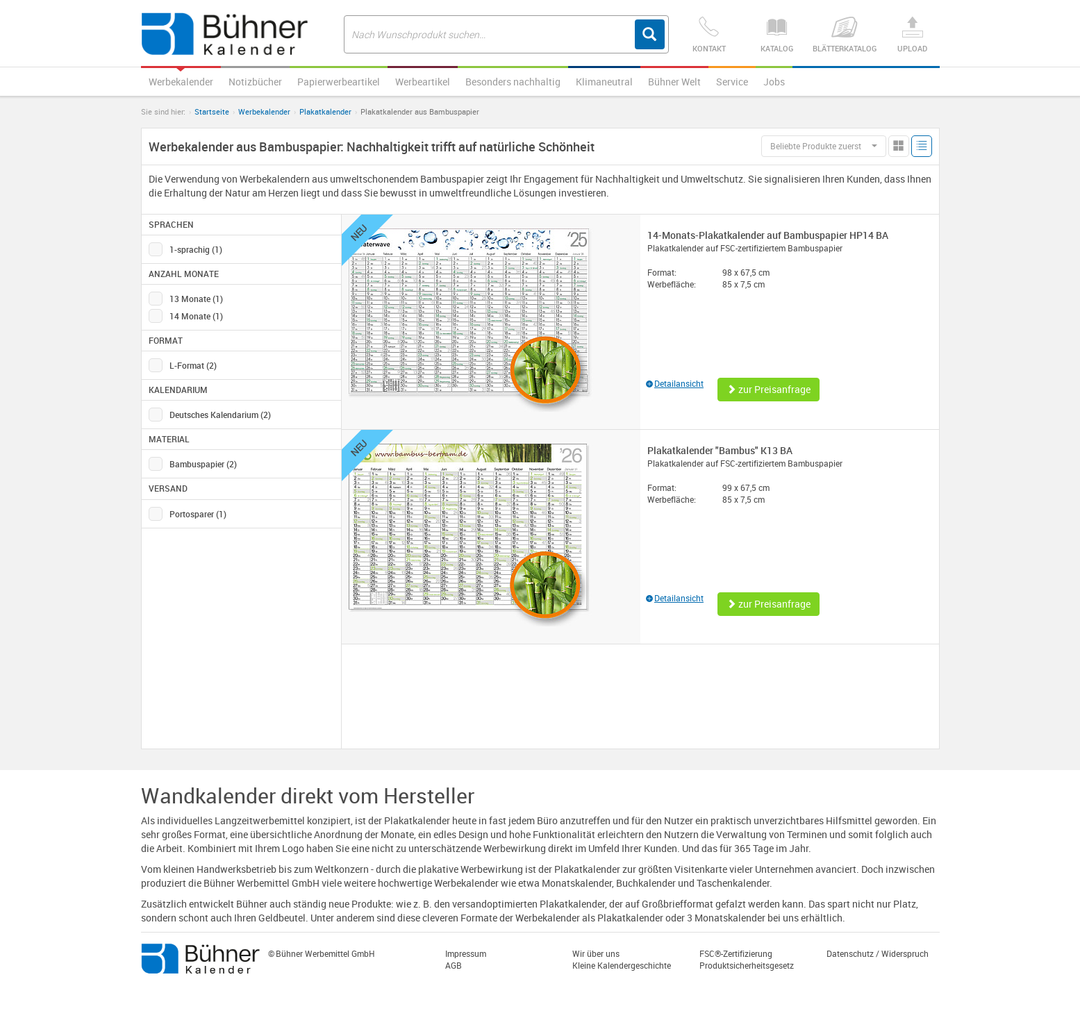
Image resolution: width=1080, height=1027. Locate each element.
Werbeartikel (422, 81)
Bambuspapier (203, 463)
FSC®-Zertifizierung (735, 953)
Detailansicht (675, 383)
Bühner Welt (674, 81)
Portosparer (197, 513)
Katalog (777, 35)
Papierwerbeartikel (338, 81)
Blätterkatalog (844, 35)
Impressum (465, 953)
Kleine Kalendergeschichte (621, 965)
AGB (453, 965)
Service (732, 81)
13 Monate (196, 298)
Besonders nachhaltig (512, 81)
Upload (912, 35)
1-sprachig (195, 249)
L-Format (193, 365)
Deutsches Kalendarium (220, 414)
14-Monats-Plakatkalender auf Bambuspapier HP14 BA (767, 235)
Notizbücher (255, 81)
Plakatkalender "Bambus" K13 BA (719, 450)
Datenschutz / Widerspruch (877, 953)
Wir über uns (596, 953)
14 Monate (196, 316)
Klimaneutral (604, 81)
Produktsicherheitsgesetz (746, 965)
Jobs (774, 81)
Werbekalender (181, 81)
